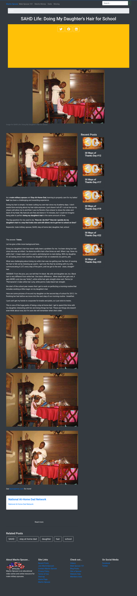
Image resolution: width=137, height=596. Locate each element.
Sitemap (41, 577)
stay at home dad (28, 539)
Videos (73, 563)
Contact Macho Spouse (47, 569)
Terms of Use (43, 574)
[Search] (115, 3)
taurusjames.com (16, 489)
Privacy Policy (43, 571)
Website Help (75, 574)
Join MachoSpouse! (46, 566)
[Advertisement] (68, 49)
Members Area (76, 577)
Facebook (106, 563)
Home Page (43, 579)
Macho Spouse (12, 4)
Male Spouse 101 (26, 4)
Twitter (105, 566)
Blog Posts (74, 569)
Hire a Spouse (75, 571)
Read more (39, 522)
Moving (56, 4)
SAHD (11, 539)
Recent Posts (43, 563)
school (68, 539)
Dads (50, 4)
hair (58, 539)
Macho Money (40, 4)
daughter (46, 539)
